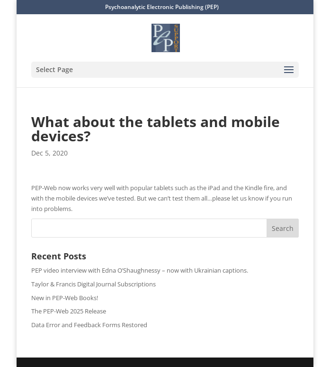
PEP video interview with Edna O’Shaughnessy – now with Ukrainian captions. (139, 270)
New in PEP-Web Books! (64, 298)
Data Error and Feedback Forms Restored (89, 325)
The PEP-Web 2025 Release (68, 311)
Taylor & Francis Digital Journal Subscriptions (93, 284)
